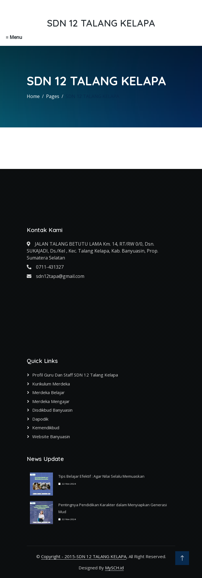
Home (33, 96)
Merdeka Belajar (48, 392)
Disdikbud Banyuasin (52, 410)
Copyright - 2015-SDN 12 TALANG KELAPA (83, 556)
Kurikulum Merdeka (51, 384)
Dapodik (40, 419)
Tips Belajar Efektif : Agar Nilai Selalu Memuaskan (101, 476)
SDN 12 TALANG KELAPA (92, 96)
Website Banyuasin (51, 436)
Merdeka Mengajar (51, 401)
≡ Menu (14, 37)
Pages (52, 96)
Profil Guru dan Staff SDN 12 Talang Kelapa (75, 375)
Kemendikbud (45, 427)
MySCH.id (114, 568)
